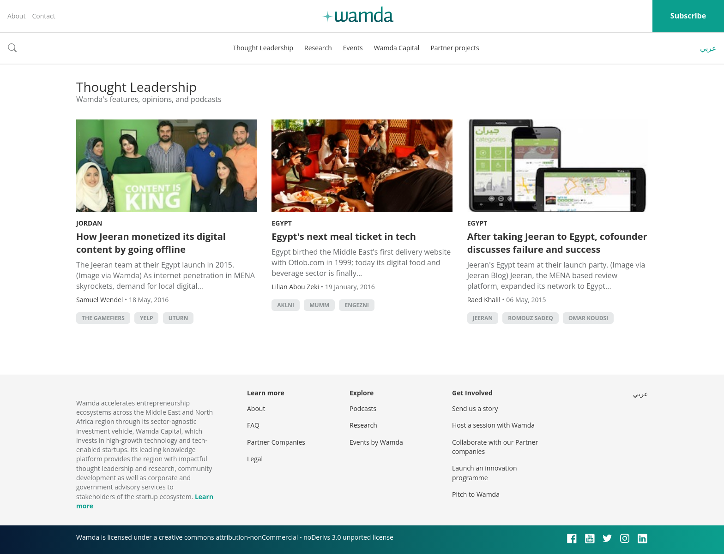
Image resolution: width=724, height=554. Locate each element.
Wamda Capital (397, 47)
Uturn (178, 318)
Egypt (282, 223)
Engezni (356, 305)
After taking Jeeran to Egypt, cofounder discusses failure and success (557, 243)
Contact (43, 16)
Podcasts (363, 408)
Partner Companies (276, 442)
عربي (708, 48)
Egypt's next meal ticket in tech (344, 236)
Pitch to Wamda (476, 494)
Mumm (319, 305)
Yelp (146, 318)
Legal (255, 458)
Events (353, 47)
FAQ (253, 425)
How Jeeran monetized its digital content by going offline (151, 243)
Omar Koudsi (588, 318)
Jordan (89, 223)
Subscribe (688, 16)
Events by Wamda (376, 442)
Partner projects (454, 47)
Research (318, 47)
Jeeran (483, 318)
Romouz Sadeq (530, 318)
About (16, 16)
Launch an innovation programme (484, 473)
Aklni (285, 305)
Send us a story (475, 408)
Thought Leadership (263, 47)
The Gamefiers (103, 318)
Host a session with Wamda (493, 425)
